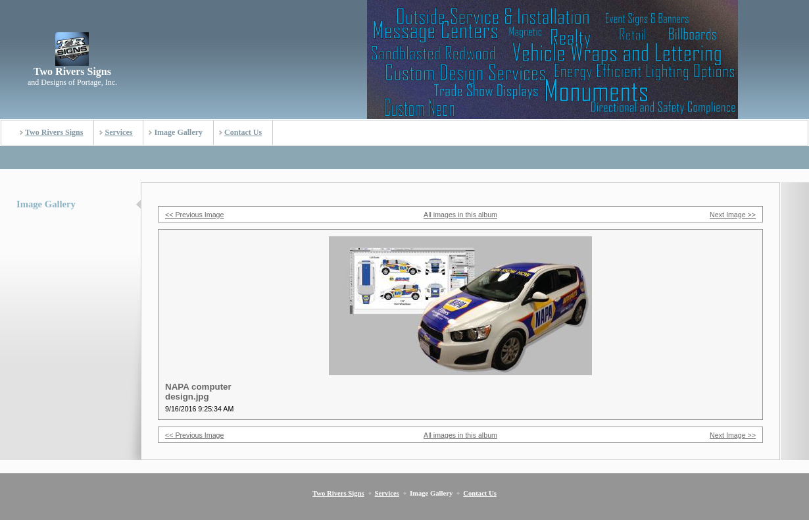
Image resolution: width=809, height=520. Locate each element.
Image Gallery (178, 132)
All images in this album (460, 215)
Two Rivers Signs (54, 132)
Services (118, 132)
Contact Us (243, 132)
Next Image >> (733, 215)
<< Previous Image (194, 215)
